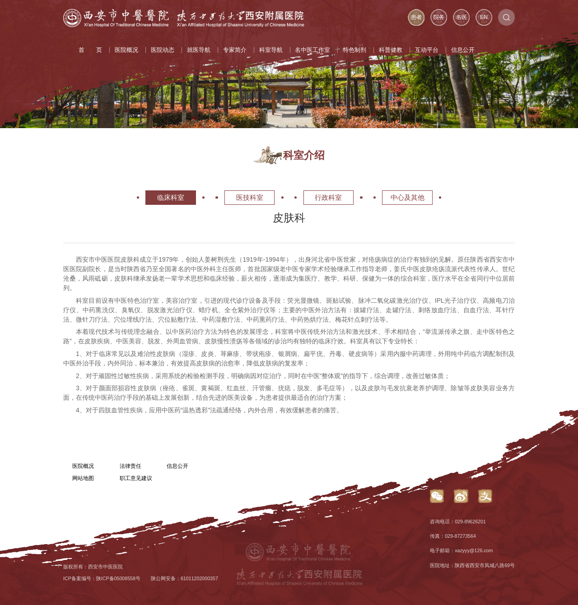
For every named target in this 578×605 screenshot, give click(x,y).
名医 (461, 17)
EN (484, 17)
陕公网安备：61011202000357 (184, 578)
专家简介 (235, 49)
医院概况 (126, 49)
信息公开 (463, 49)
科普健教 (390, 49)
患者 (416, 17)
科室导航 (271, 49)
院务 (439, 17)
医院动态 (162, 49)
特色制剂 (354, 49)
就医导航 (198, 49)
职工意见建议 (136, 478)
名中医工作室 (312, 49)
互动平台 (426, 49)
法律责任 (130, 466)
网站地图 (83, 478)
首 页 (90, 49)
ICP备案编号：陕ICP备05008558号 (101, 578)
